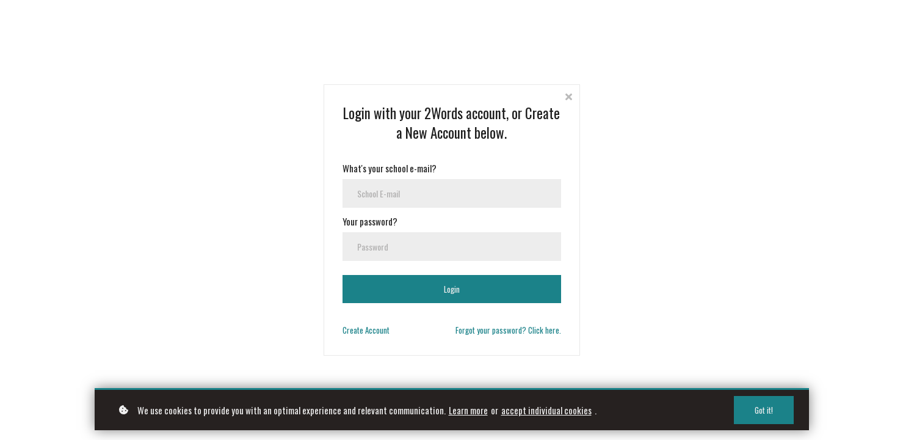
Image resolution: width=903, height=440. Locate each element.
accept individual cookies (546, 410)
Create (366, 330)
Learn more (468, 410)
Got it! (764, 410)
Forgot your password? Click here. (508, 330)
